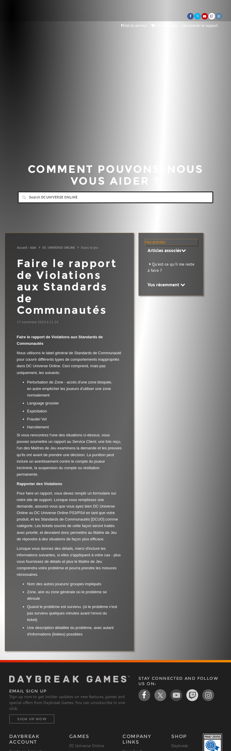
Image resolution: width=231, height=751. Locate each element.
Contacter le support (199, 25)
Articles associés (167, 250)
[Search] (115, 197)
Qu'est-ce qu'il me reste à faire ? (171, 267)
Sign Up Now (31, 719)
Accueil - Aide (26, 247)
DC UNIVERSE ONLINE (58, 247)
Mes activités (164, 25)
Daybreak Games (24, 16)
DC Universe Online (86, 745)
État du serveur (134, 25)
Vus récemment (166, 284)
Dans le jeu (89, 247)
